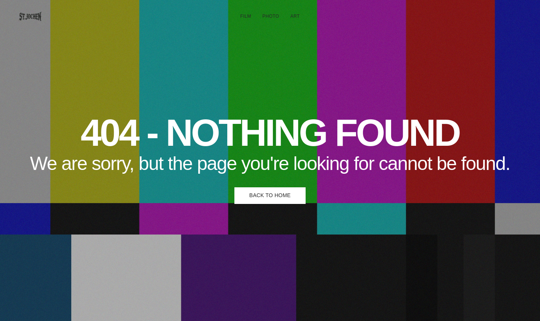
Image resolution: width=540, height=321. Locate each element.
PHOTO (270, 16)
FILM (245, 16)
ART (295, 16)
